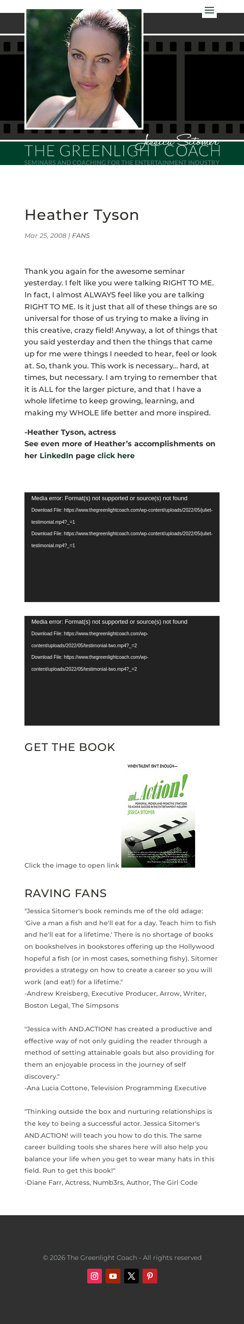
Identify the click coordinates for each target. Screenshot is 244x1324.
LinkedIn (56, 455)
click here (117, 455)
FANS (81, 235)
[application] (122, 547)
